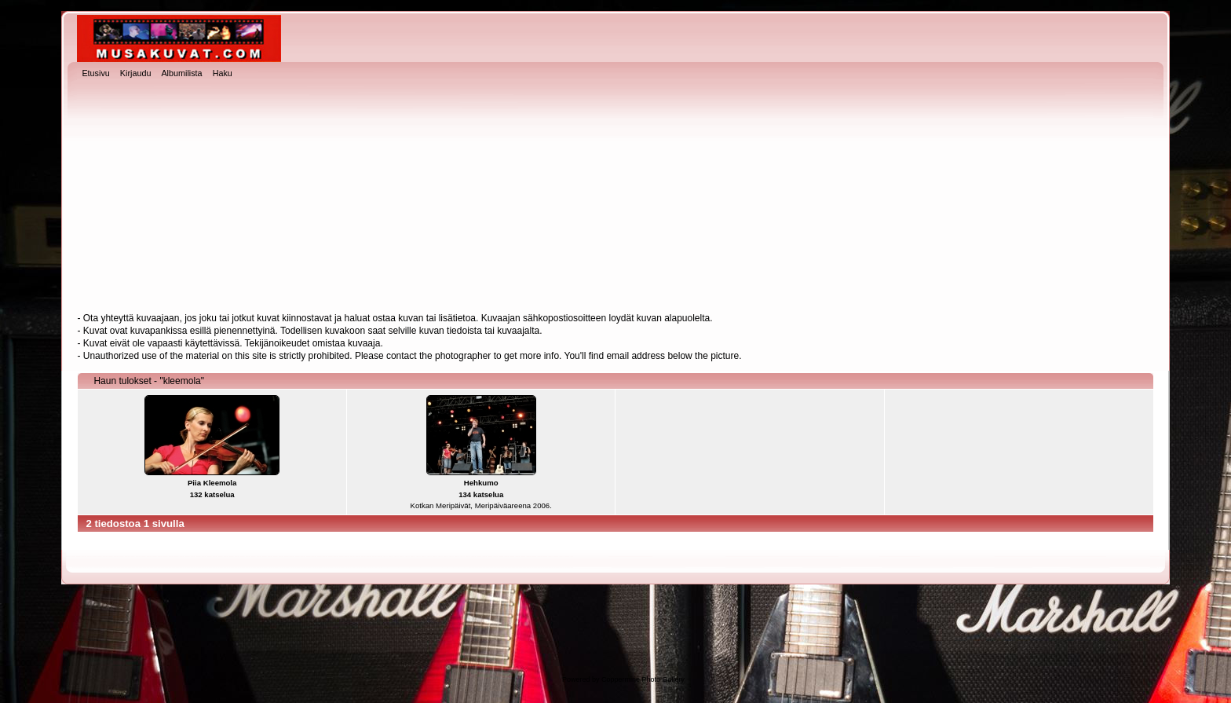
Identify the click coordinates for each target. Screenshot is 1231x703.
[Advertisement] (615, 197)
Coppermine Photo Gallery (643, 679)
